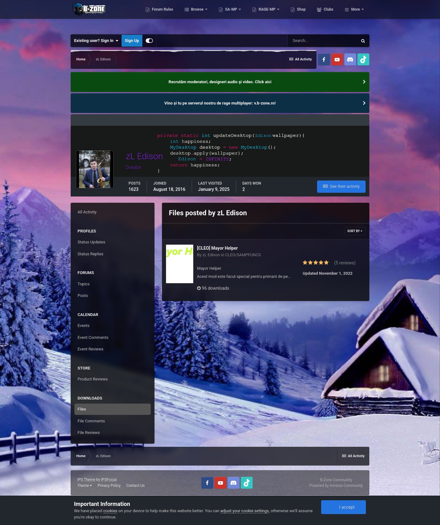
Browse (225, 15)
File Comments (91, 421)
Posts (83, 295)
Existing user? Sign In (96, 41)
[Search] (322, 41)
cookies (110, 510)
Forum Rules (190, 15)
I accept (344, 507)
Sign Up (132, 40)
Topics (84, 284)
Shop (328, 15)
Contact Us (135, 485)
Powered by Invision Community (336, 485)
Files (82, 409)
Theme (84, 485)
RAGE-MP (295, 15)
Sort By (354, 231)
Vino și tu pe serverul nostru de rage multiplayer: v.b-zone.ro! (220, 103)
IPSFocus (109, 479)
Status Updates (91, 242)
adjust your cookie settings (244, 510)
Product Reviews (93, 379)
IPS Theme (86, 479)
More (355, 15)
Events (83, 325)
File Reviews (89, 432)
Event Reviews (91, 349)
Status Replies (91, 254)
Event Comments (93, 337)
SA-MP (259, 15)
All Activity (87, 212)
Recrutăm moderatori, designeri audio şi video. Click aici (220, 81)
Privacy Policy (109, 485)
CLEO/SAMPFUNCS (243, 254)
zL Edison (211, 254)
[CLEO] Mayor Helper (217, 248)
